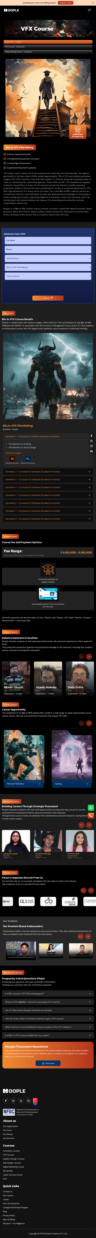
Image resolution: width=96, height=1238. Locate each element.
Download (48, 1063)
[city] (48, 276)
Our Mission (8, 1134)
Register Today (66, 2)
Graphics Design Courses (13, 1158)
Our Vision (7, 1130)
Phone (9, 249)
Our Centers (8, 1195)
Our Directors (8, 1138)
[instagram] (13, 1101)
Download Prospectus (77, 132)
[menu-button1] (91, 808)
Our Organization (10, 1126)
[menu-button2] (91, 816)
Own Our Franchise (11, 1203)
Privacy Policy (9, 1215)
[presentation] (48, 287)
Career (6, 1199)
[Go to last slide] (81, 825)
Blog (5, 1211)
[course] (48, 267)
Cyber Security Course (12, 1174)
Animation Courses (11, 1150)
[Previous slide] (81, 657)
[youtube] (28, 1101)
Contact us (7, 1191)
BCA (5, 1178)
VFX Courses (8, 1154)
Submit (48, 298)
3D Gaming (7, 1170)
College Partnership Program (15, 1207)
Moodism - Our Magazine (14, 1223)
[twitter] (21, 1101)
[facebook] (5, 1101)
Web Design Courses (12, 1162)
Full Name (10, 240)
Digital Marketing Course (13, 1166)
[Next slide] (89, 657)
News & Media (9, 1219)
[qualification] (48, 258)
